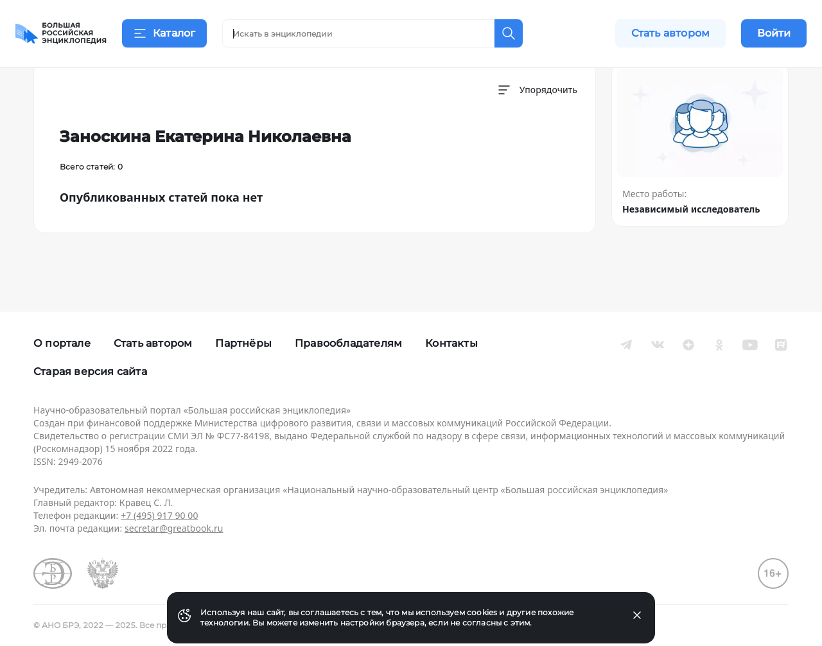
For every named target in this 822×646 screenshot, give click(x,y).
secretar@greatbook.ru (174, 528)
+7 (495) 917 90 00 (159, 515)
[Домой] (61, 33)
